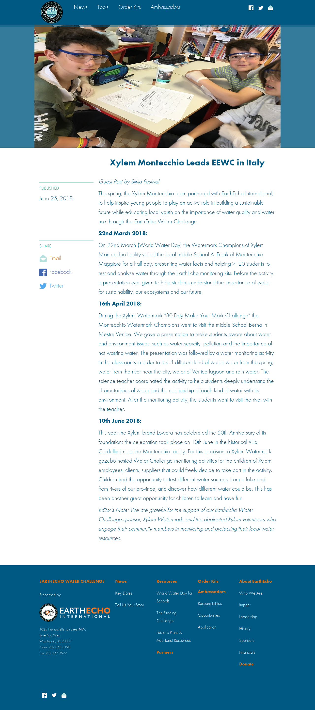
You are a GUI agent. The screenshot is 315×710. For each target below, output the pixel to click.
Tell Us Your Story (129, 605)
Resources (167, 581)
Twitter (56, 286)
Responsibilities (210, 603)
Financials (247, 652)
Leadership (248, 617)
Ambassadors (212, 592)
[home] (51, 12)
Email (55, 258)
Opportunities (209, 615)
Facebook (60, 272)
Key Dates (123, 593)
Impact (244, 605)
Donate (246, 664)
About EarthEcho (255, 581)
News (121, 581)
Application (207, 627)
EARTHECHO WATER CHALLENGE (72, 581)
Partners (165, 652)
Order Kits (208, 581)
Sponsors (246, 640)
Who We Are (251, 593)
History (245, 629)
